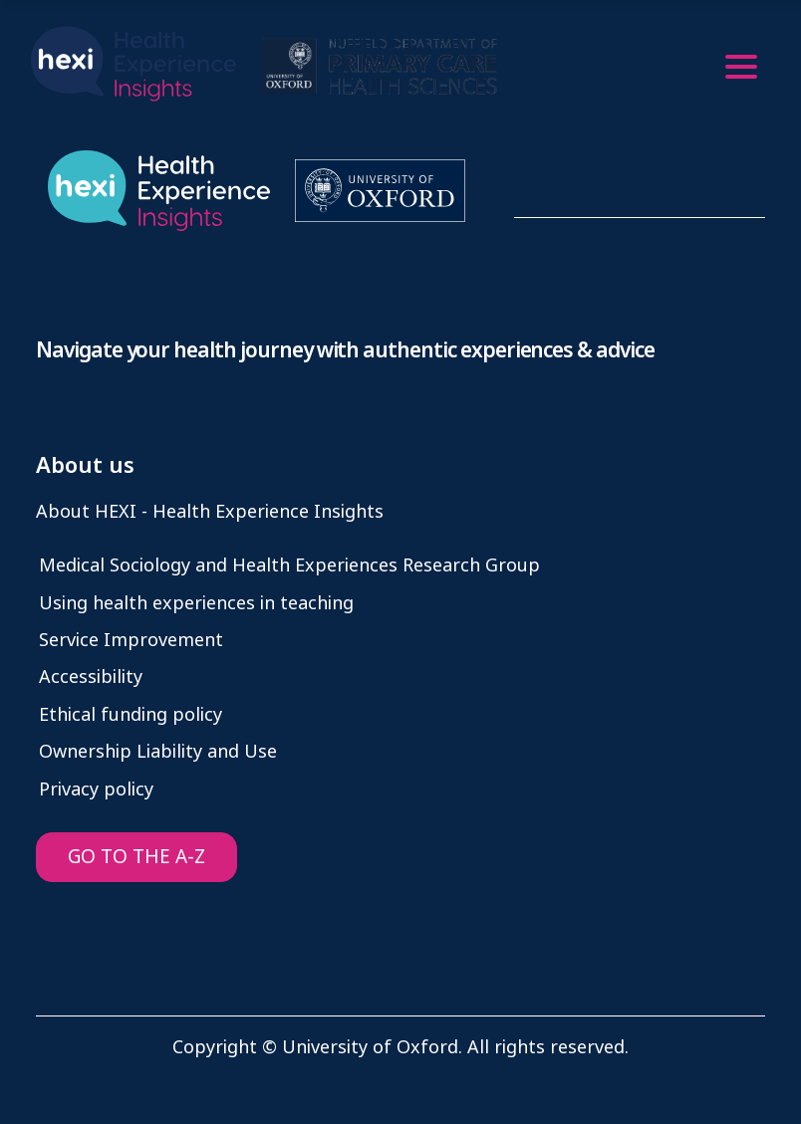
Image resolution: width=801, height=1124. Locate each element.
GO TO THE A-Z (136, 856)
